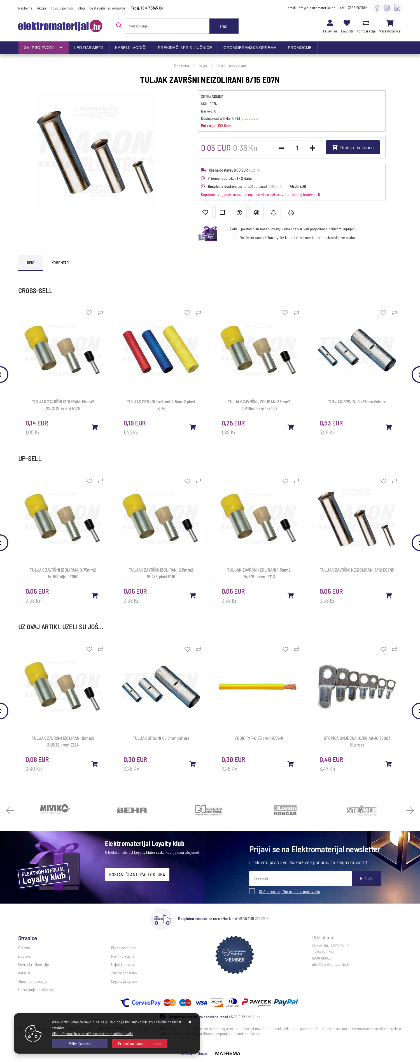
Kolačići (24, 972)
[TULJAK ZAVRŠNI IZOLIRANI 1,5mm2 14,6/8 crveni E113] (291, 595)
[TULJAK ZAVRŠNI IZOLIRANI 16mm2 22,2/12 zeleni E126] (95, 427)
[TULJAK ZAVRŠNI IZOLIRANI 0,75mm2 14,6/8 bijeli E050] (95, 595)
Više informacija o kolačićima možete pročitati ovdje (92, 1033)
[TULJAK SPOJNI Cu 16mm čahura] (389, 427)
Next (410, 810)
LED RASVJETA (89, 47)
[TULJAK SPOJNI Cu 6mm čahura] (193, 763)
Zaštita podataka (124, 972)
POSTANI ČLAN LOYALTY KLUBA (137, 874)
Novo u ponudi (61, 8)
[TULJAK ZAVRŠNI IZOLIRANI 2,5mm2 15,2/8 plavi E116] (193, 595)
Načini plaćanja (122, 956)
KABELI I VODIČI (130, 47)
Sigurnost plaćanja (32, 981)
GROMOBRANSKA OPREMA (249, 47)
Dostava (24, 956)
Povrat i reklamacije (33, 964)
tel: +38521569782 (353, 7)
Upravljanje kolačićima (35, 989)
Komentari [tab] (60, 262)
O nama (24, 947)
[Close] (80, 1043)
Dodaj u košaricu (353, 147)
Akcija (41, 8)
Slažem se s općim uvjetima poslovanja (289, 891)
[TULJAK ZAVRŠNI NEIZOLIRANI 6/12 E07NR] (389, 595)
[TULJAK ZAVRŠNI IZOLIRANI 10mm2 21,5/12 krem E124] (95, 763)
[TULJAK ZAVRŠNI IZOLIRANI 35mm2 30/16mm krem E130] (291, 427)
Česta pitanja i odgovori (107, 8)
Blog (81, 8)
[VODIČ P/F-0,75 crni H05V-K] (291, 763)
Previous (9, 810)
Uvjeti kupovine (123, 964)
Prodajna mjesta (123, 947)
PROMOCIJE (300, 47)
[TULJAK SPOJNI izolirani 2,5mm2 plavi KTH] (193, 427)
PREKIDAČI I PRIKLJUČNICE (185, 47)
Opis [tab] (30, 262)
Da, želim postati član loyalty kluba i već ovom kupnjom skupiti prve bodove (299, 237)
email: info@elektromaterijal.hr (311, 7)
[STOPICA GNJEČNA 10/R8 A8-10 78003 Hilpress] (389, 763)
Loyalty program (124, 981)
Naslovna (25, 8)
